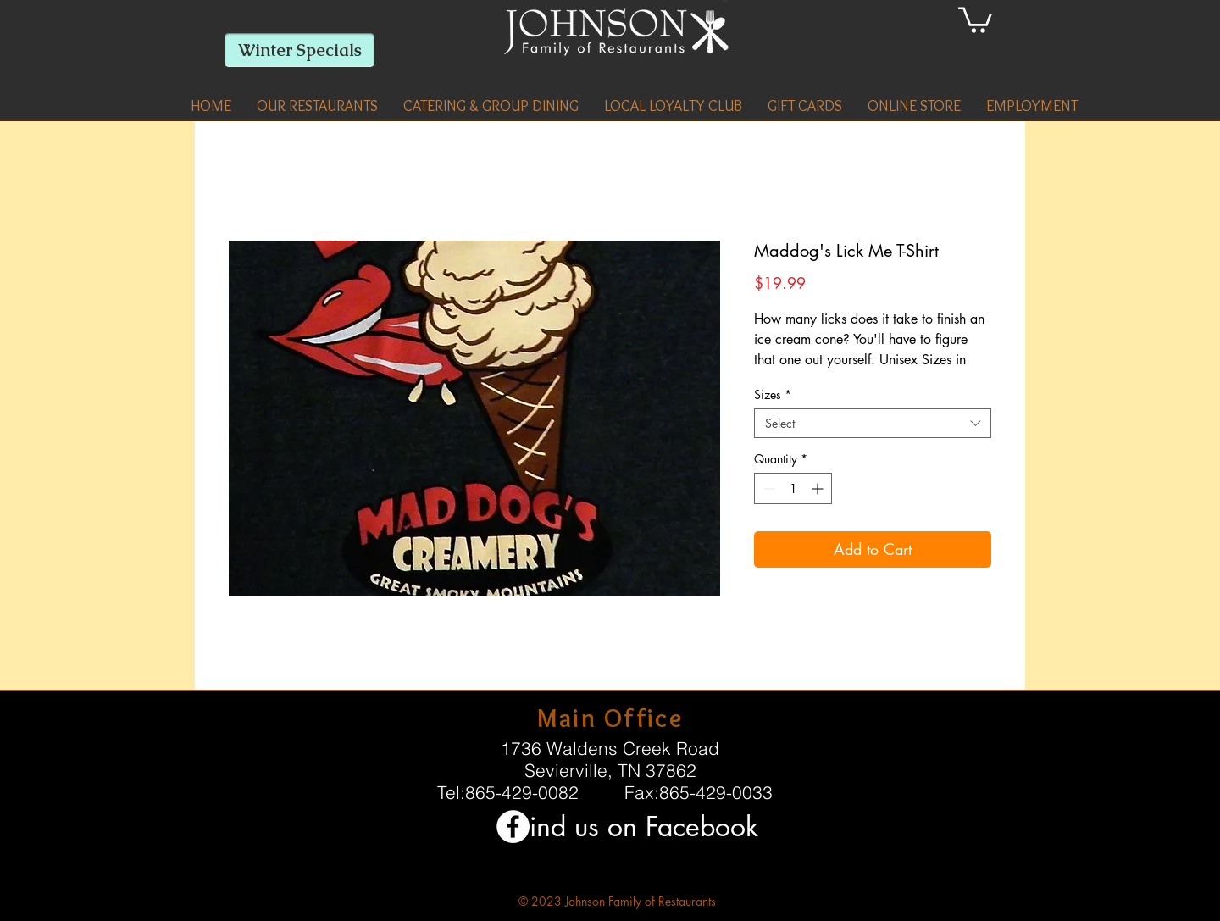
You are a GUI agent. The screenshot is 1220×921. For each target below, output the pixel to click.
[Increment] (818, 488)
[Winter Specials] (299, 50)
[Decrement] (767, 488)
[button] (317, 106)
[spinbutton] (793, 488)
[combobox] (872, 423)
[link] (975, 18)
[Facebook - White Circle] (513, 826)
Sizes (772, 394)
